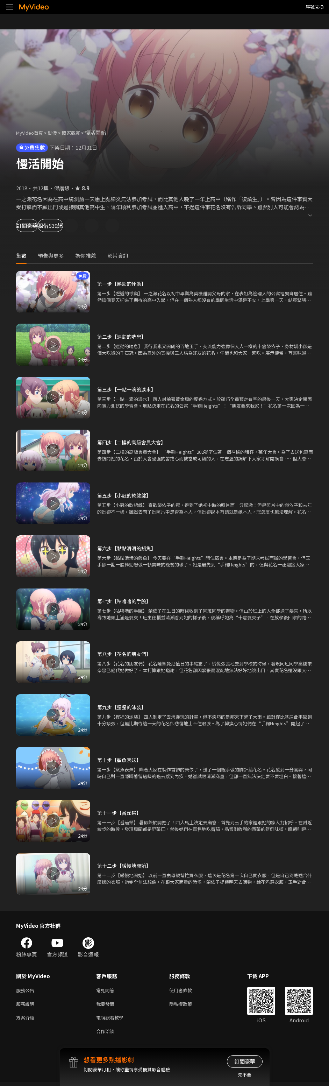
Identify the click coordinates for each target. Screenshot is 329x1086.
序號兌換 (315, 6)
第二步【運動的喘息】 (123, 336)
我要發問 (106, 1005)
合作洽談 (106, 1034)
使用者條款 (186, 990)
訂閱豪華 (35, 225)
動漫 (58, 132)
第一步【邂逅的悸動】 (123, 283)
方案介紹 (26, 1020)
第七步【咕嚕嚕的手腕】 (126, 601)
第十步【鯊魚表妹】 (120, 759)
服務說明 (26, 1005)
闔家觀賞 (78, 132)
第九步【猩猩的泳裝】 (123, 707)
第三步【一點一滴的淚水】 (128, 389)
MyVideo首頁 (32, 132)
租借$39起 (81, 225)
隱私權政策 (186, 1005)
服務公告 (26, 990)
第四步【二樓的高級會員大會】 (134, 442)
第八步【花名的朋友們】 (126, 653)
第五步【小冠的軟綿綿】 (126, 495)
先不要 (244, 1074)
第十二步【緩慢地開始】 (126, 865)
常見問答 (106, 990)
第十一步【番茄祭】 (120, 812)
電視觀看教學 (112, 1020)
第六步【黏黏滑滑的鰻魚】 (128, 548)
